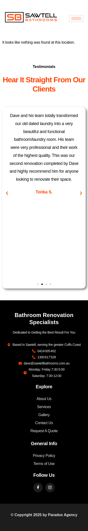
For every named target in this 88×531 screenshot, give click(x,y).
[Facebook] (38, 487)
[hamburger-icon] (76, 18)
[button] (7, 193)
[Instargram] (50, 487)
